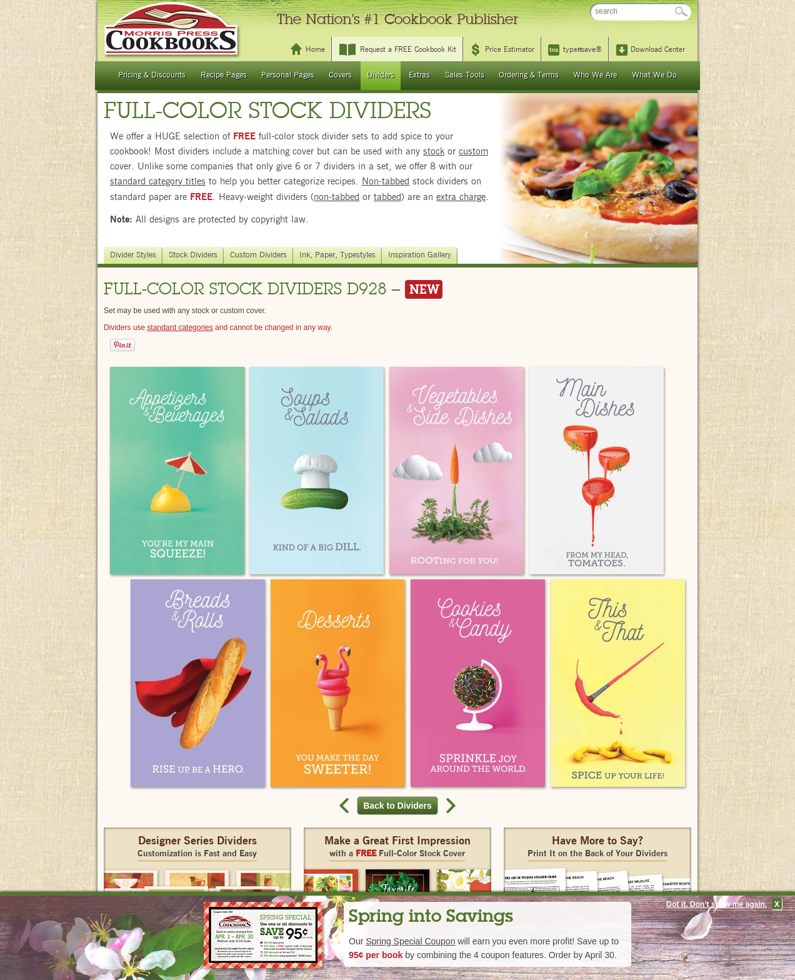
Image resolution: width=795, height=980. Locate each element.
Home (315, 49)
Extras (419, 75)
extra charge (461, 197)
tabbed (387, 197)
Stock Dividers (195, 255)
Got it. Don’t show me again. (716, 904)
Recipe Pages (224, 75)
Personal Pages (287, 75)
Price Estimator (509, 49)
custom (473, 151)
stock (433, 151)
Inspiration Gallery (421, 255)
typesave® (582, 49)
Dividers (380, 75)
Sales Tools (464, 75)
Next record (449, 805)
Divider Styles (134, 255)
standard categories (179, 327)
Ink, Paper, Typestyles (339, 255)
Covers (340, 75)
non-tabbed (336, 197)
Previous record (345, 805)
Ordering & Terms (529, 75)
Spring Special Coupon (410, 941)
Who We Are (595, 75)
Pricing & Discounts (152, 75)
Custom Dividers (260, 255)
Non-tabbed (385, 181)
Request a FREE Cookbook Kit (408, 49)
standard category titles (158, 181)
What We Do (654, 75)
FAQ (574, 11)
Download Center (658, 49)
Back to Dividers (400, 805)
